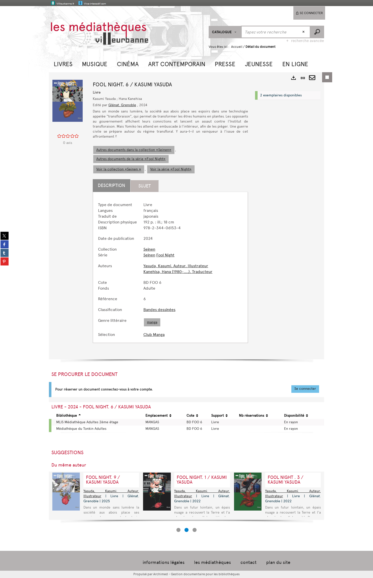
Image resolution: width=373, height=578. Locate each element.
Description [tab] (111, 185)
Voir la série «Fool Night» (171, 169)
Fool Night (165, 255)
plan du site (278, 562)
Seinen (149, 249)
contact (248, 562)
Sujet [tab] (144, 186)
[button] (63, 63)
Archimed (160, 574)
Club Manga (154, 334)
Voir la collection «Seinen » (118, 169)
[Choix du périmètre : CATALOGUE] (225, 32)
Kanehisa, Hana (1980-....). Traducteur (177, 271)
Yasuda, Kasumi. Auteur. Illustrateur (175, 265)
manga (152, 322)
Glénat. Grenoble (122, 105)
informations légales (163, 562)
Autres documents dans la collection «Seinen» (133, 150)
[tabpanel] (170, 270)
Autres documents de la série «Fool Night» (131, 159)
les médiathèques (212, 562)
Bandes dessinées (159, 309)
